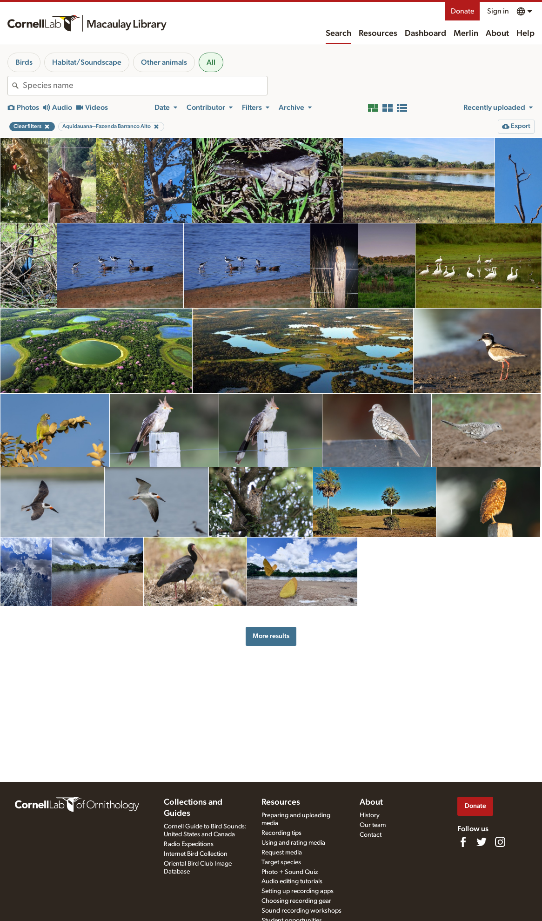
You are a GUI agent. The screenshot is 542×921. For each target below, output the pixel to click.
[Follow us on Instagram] (500, 841)
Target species (281, 862)
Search (338, 33)
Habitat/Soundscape (86, 62)
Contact (370, 835)
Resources (378, 33)
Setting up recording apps (297, 891)
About (497, 33)
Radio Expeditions (189, 844)
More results (271, 635)
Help (525, 33)
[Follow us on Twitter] (481, 841)
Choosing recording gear (296, 901)
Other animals (164, 62)
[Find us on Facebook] (462, 841)
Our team (373, 825)
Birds (24, 62)
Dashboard (425, 33)
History (370, 815)
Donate (462, 11)
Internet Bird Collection (196, 854)
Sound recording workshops (301, 911)
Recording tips (281, 833)
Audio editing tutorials (291, 881)
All (211, 62)
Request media (281, 852)
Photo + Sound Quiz (289, 872)
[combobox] (145, 85)
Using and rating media (293, 843)
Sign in (498, 11)
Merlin (466, 33)
